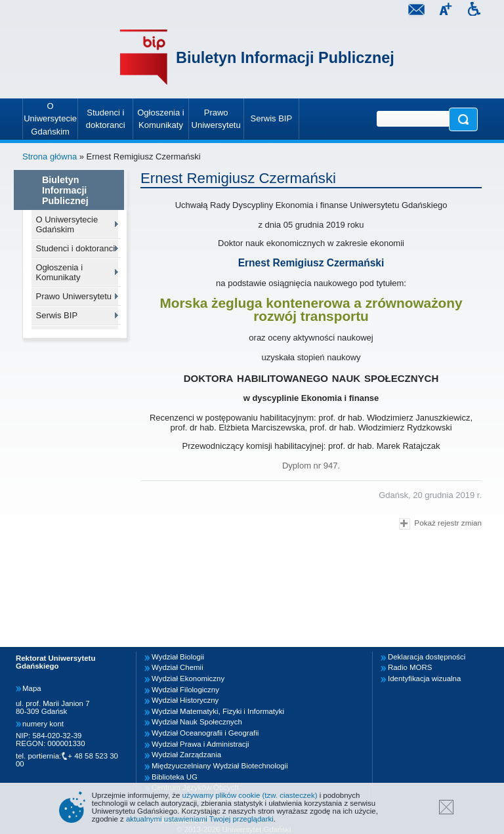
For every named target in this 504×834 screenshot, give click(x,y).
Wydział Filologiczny (185, 690)
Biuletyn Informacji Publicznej (285, 57)
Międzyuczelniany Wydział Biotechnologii (220, 766)
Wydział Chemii (177, 667)
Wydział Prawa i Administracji (200, 744)
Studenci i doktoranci (76, 248)
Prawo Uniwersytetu (74, 296)
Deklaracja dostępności (426, 657)
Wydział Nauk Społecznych (197, 722)
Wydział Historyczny (185, 700)
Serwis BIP (57, 315)
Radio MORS (410, 667)
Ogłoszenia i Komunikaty (59, 272)
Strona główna (49, 156)
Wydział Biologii (178, 657)
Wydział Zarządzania (186, 755)
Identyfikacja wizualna (424, 678)
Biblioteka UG (175, 777)
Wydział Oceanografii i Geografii (205, 733)
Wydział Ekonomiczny (188, 678)
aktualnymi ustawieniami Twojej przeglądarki (200, 819)
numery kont (43, 724)
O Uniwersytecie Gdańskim (67, 224)
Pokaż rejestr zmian (440, 524)
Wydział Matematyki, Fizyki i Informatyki (218, 711)
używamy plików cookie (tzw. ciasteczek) (250, 795)
